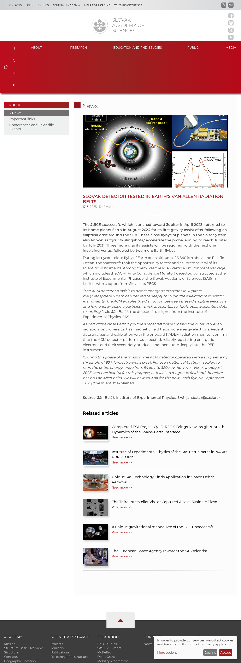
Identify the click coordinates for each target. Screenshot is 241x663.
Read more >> (122, 398)
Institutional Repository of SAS (213, 605)
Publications (60, 613)
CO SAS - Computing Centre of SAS (60, 658)
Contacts (14, 5)
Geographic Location (20, 622)
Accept (225, 653)
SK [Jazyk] (231, 5)
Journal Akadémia (66, 5)
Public (193, 48)
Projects (57, 605)
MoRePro (104, 613)
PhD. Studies (107, 605)
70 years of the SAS (128, 5)
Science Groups (37, 5)
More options (167, 653)
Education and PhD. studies (137, 48)
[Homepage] (100, 25)
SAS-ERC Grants (109, 609)
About (36, 48)
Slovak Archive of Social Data (212, 609)
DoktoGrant (106, 618)
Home (12, 47)
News (16, 74)
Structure (11, 613)
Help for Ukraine (97, 5)
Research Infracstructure (69, 618)
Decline (210, 653)
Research (79, 48)
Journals (57, 609)
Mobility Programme (113, 622)
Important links (22, 80)
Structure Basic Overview (23, 609)
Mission (10, 605)
